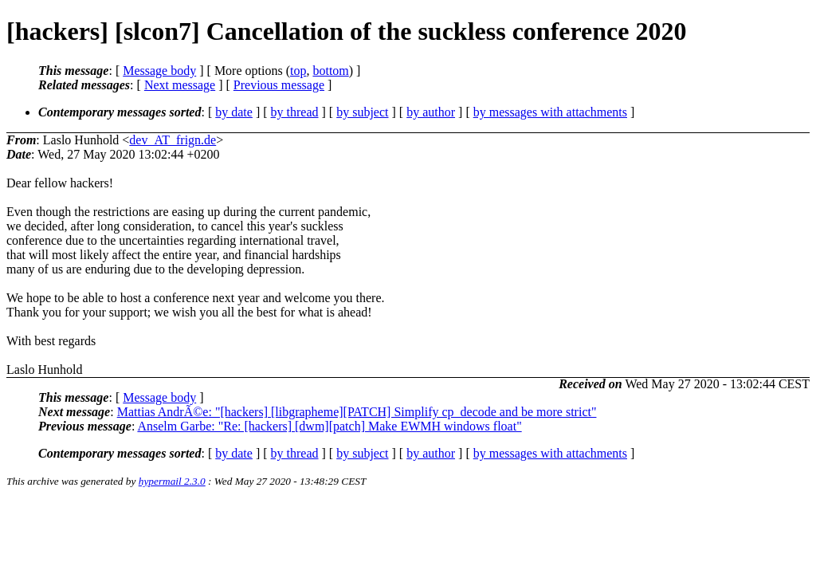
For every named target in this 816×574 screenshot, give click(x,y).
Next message (179, 85)
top (298, 70)
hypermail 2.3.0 (172, 481)
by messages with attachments (550, 112)
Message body (159, 70)
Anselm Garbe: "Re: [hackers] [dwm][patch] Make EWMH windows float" (329, 426)
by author (430, 112)
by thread (295, 112)
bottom (330, 70)
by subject (362, 112)
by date (234, 112)
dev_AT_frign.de (172, 140)
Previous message (278, 85)
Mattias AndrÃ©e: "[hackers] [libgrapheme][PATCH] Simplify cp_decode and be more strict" (357, 412)
